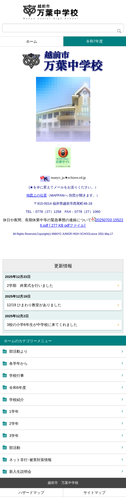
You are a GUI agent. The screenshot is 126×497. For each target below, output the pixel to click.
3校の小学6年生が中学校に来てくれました (42, 324)
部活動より (18, 351)
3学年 (14, 435)
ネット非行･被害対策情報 (30, 460)
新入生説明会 (20, 471)
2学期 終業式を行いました (30, 285)
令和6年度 (17, 387)
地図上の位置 (36, 195)
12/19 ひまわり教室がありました (34, 305)
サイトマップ (94, 492)
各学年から (18, 363)
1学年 (14, 411)
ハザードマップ (31, 492)
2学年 (14, 423)
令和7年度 (94, 41)
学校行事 (16, 375)
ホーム (31, 41)
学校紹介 (16, 400)
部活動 (14, 448)
